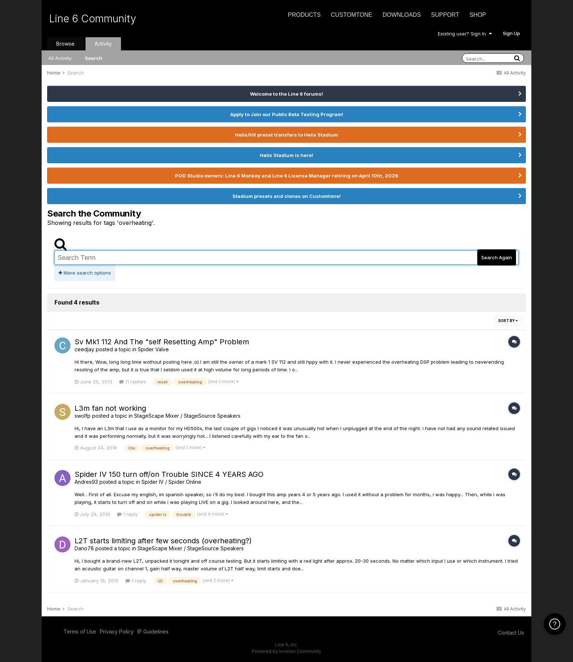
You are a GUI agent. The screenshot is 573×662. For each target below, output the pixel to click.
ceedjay (84, 349)
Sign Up (511, 33)
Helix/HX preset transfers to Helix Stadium (286, 135)
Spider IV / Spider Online (171, 482)
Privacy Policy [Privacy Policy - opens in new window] (117, 631)
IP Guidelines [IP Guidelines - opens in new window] (152, 631)
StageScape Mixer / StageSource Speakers (187, 416)
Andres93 (86, 482)
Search (93, 58)
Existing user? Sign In (465, 34)
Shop (478, 15)
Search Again (496, 257)
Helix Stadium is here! (286, 155)
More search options (84, 273)
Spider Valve (153, 349)
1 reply (127, 514)
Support (445, 15)
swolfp (83, 416)
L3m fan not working (110, 408)
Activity (103, 44)
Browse (65, 44)
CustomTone (351, 15)
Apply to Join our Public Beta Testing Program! (286, 114)
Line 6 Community (92, 18)
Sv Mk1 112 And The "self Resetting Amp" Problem (162, 341)
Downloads (402, 15)
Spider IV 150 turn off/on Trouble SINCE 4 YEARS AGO (169, 474)
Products (304, 15)
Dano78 (84, 548)
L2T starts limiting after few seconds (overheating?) (163, 540)
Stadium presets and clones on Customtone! (286, 196)
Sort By (508, 320)
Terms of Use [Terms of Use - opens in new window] (80, 631)
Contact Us (511, 633)
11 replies (132, 381)
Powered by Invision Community (286, 651)
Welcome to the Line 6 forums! (286, 94)
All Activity (60, 58)
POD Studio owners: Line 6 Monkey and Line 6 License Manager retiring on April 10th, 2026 (286, 176)
